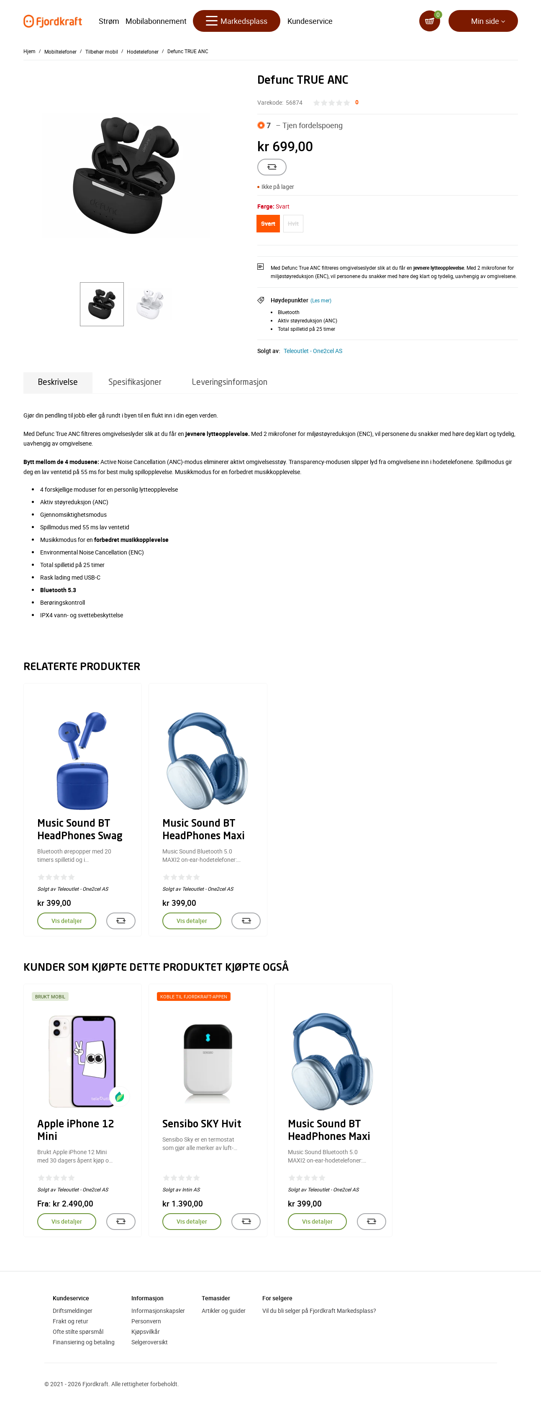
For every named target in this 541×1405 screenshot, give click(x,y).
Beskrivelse (58, 383)
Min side (485, 21)
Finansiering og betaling (84, 1342)
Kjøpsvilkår (145, 1331)
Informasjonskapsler (158, 1311)
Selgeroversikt (149, 1342)
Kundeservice (310, 21)
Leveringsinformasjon (229, 383)
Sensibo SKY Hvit (201, 1125)
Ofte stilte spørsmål (78, 1331)
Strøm (109, 21)
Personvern (146, 1321)
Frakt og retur (70, 1321)
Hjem (29, 51)
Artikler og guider (224, 1311)
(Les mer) (320, 300)
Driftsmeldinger (72, 1311)
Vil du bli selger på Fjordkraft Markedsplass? (319, 1311)
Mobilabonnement (156, 21)
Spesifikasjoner (135, 383)
